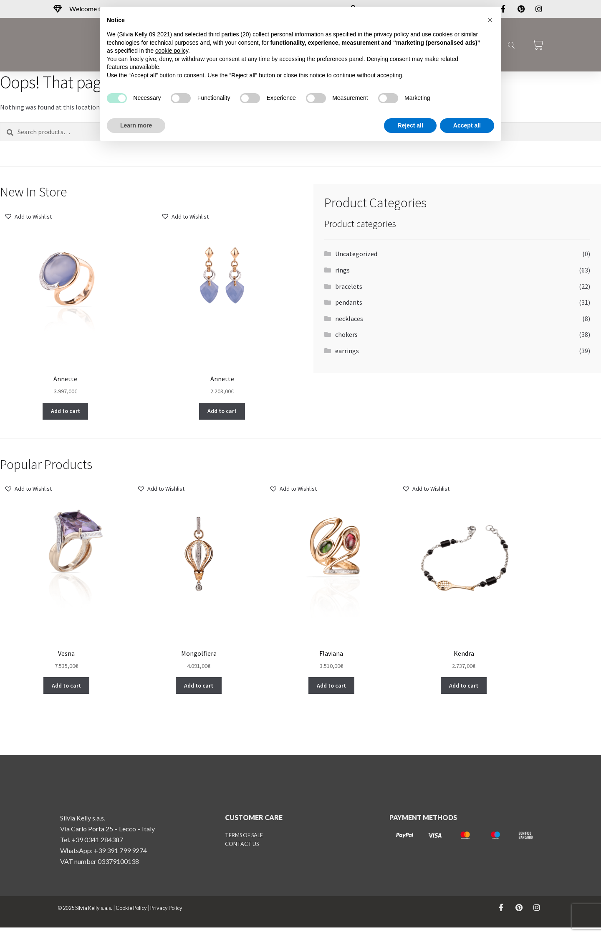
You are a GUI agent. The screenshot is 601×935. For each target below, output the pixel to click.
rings (342, 270)
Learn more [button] (136, 125)
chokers (346, 334)
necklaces (349, 318)
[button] (28, 217)
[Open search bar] (510, 44)
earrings (347, 350)
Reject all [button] (410, 125)
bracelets (348, 286)
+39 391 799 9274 (120, 858)
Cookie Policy (131, 915)
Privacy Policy (166, 915)
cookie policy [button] (171, 50)
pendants (348, 302)
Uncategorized (356, 254)
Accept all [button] (467, 125)
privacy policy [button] (391, 34)
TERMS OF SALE (244, 842)
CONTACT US (242, 851)
